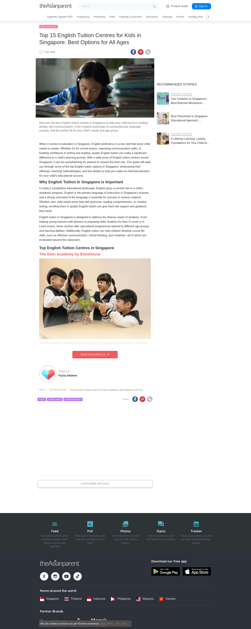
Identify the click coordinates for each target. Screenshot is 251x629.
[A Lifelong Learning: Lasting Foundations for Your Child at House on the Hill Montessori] (185, 137)
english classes (54, 398)
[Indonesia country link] (96, 598)
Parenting (99, 16)
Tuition (42, 398)
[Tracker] (196, 532)
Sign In (201, 6)
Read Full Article (95, 353)
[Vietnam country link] (167, 598)
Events (180, 16)
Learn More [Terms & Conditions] (106, 623)
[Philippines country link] (121, 598)
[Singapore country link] (49, 598)
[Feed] (54, 532)
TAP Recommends (48, 26)
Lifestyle (167, 16)
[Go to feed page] (56, 7)
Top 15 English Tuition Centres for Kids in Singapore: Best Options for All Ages (106, 388)
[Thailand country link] (72, 598)
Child (112, 16)
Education (152, 16)
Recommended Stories (177, 83)
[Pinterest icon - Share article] (140, 51)
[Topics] (160, 532)
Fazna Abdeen (67, 374)
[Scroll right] (208, 17)
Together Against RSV (60, 16)
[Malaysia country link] (145, 598)
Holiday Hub (195, 16)
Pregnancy (83, 16)
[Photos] (125, 532)
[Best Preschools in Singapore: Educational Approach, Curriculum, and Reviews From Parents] (185, 117)
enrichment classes (73, 398)
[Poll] (90, 532)
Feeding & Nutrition (130, 16)
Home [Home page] (42, 388)
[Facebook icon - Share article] (133, 51)
